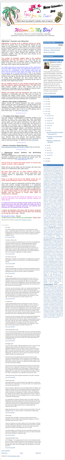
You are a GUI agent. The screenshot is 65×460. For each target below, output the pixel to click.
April (48, 148)
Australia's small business (51, 187)
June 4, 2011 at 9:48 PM (10, 237)
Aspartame (61, 177)
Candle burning (47, 204)
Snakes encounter (59, 290)
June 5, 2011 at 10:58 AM (10, 263)
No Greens (58, 266)
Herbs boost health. (59, 242)
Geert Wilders (58, 231)
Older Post (38, 453)
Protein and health (53, 281)
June (48, 130)
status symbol (56, 291)
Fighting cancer (53, 224)
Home (21, 453)
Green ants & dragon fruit (49, 238)
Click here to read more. (25, 158)
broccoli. (50, 198)
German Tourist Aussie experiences (52, 47)
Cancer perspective (58, 202)
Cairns (59, 200)
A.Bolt (62, 171)
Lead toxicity (59, 252)
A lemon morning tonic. (48, 170)
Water (49, 308)
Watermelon (52, 310)
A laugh (60, 168)
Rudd (51, 287)
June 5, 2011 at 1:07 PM (10, 273)
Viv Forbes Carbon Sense (54, 305)
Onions (60, 269)
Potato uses (52, 279)
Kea (61, 249)
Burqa (50, 200)
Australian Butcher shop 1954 (56, 188)
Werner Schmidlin (57, 62)
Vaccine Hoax (59, 304)
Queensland (48, 284)
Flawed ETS (47, 225)
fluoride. (45, 230)
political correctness (51, 278)
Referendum (46, 287)
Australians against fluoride (49, 190)
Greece (59, 237)
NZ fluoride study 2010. (48, 269)
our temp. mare (59, 271)
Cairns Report (53, 201)
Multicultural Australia (53, 261)
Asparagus (55, 177)
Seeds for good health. (56, 288)
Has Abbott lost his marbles (57, 239)
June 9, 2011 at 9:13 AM (9, 435)
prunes (60, 281)
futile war (29, 219)
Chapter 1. (49, 207)
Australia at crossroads (57, 180)
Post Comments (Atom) (14, 456)
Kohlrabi (57, 251)
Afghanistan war (47, 174)
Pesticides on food (48, 275)
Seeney (45, 290)
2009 (46, 161)
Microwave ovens (59, 258)
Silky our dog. (51, 290)
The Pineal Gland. (53, 297)
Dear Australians (57, 215)
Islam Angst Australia (52, 247)
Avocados (53, 191)
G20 (59, 230)
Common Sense (54, 212)
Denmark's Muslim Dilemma (49, 217)
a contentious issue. (47, 167)
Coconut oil (59, 211)
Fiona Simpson (60, 224)
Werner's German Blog (49, 52)
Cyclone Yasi (60, 214)
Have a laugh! (48, 241)
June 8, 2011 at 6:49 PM (10, 340)
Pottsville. (45, 281)
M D (46, 255)
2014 (46, 106)
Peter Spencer (58, 275)
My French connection (57, 265)
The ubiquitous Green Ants (56, 298)
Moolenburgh (58, 259)
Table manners (59, 294)
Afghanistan (24, 219)
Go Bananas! (49, 235)
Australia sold (46, 183)
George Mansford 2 (58, 232)
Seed (49, 288)
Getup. (61, 234)
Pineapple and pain (53, 276)
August (48, 125)
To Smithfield (54, 300)
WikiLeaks (46, 315)
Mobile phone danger (49, 259)
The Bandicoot (46, 295)
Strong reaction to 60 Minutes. (54, 293)
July (48, 128)
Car (53, 204)
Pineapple (45, 276)
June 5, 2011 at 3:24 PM (10, 298)
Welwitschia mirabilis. (49, 311)
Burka (56, 198)
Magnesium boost (52, 255)
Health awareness (57, 241)
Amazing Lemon (48, 177)
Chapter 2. (55, 207)
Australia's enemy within (56, 183)
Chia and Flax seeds (55, 208)
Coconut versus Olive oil (50, 211)
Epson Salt (52, 221)
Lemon (54, 254)
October (49, 120)
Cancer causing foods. (48, 202)
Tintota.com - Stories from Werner (52, 50)
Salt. (55, 287)
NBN (53, 266)
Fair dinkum (53, 222)
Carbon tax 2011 (54, 205)
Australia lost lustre (58, 181)
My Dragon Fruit (48, 265)
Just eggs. (56, 249)
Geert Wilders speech (48, 232)
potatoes (59, 279)
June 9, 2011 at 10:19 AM (10, 447)
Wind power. (52, 315)
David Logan (48, 215)
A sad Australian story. (57, 167)
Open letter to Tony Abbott (49, 271)
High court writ (54, 244)
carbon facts (46, 205)
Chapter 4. (47, 208)
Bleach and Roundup (55, 195)
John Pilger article (59, 248)
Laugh (54, 252)
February (49, 152)
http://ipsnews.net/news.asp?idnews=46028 (15, 147)
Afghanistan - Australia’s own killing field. (15, 41)
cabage (54, 200)
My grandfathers (47, 266)
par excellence (54, 272)
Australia (55, 178)
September (49, 123)
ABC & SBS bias (49, 173)
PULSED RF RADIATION (51, 282)
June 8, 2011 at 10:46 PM (10, 377)
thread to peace (47, 300)
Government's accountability (49, 237)
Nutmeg (60, 268)
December (49, 115)
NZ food (55, 269)
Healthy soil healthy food (48, 242)
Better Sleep (52, 194)
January (49, 155)
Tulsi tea (56, 301)
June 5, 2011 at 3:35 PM (10, 326)
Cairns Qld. (46, 201)
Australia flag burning (48, 181)
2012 (46, 111)
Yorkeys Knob (55, 317)
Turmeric (61, 301)
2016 (46, 101)
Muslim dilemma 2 (53, 262)
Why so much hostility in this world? (53, 314)
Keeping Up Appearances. (49, 251)
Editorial (52, 218)
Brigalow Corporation (54, 197)
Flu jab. (54, 225)
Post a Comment (6, 450)
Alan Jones (61, 174)
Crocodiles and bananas (51, 214)
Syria (53, 294)
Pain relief (46, 272)
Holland (60, 244)
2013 (46, 109)
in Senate (52, 245)
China (49, 209)
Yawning (49, 317)
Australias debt (59, 190)
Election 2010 (59, 218)
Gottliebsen (58, 235)
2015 (46, 104)
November (49, 118)
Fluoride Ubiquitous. (58, 228)
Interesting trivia (59, 245)
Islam (45, 247)
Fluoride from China (48, 228)
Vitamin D (45, 305)
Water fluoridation (55, 308)
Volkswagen (47, 307)
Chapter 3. (61, 207)
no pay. (47, 268)
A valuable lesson (55, 171)
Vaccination (46, 304)
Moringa (45, 261)
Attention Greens (48, 178)
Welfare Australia (59, 310)
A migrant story (58, 170)
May (48, 145)
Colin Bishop (46, 212)
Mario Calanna (51, 258)
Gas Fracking (51, 231)
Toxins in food (50, 301)
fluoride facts (59, 227)
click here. (25, 110)
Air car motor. (54, 174)
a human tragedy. (53, 168)
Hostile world (46, 245)
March (48, 150)
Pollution (45, 279)
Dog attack (59, 217)
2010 (46, 158)
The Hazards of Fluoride (55, 295)
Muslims (60, 262)
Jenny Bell (52, 248)
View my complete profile (50, 93)
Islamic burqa (46, 248)
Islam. (60, 247)
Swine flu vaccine (47, 294)
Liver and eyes (60, 254)
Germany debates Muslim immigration (51, 234)
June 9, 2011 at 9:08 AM (9, 412)
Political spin (59, 278)
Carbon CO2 (58, 204)
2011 (46, 113)
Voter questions (55, 307)
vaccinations (52, 304)
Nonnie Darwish (54, 268)
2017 (46, 99)
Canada (59, 201)
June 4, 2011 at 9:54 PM (10, 253)
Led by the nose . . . (47, 254)
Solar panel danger (48, 291)
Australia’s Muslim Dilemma (57, 185)
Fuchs (49, 230)
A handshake (46, 168)
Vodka (62, 305)
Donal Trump (46, 218)
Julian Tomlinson (48, 249)
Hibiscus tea (47, 244)
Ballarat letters (60, 191)
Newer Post (4, 453)
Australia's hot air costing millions (50, 184)
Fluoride (51, 227)
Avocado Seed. (47, 191)
